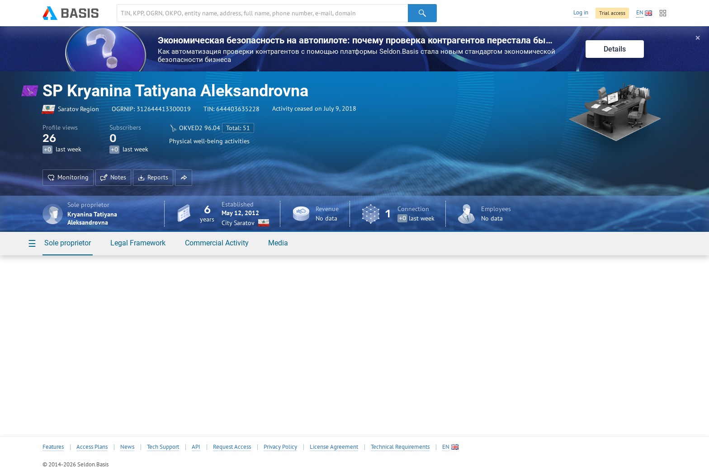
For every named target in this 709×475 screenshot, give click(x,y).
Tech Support (163, 447)
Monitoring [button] (68, 177)
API (196, 447)
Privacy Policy (280, 447)
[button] (183, 177)
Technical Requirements (400, 447)
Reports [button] (153, 177)
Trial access (612, 12)
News (127, 447)
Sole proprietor (67, 243)
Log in (580, 12)
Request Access (232, 447)
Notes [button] (113, 177)
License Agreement (334, 447)
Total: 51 (238, 128)
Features (53, 447)
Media (278, 243)
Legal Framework (137, 243)
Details (615, 49)
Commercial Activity (217, 243)
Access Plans (92, 447)
